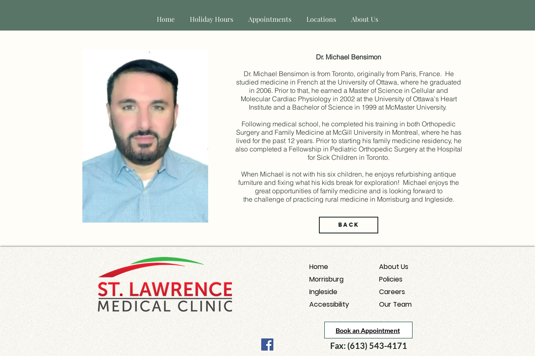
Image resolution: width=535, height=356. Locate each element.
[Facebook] (267, 344)
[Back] (348, 225)
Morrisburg (326, 279)
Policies (391, 279)
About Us (393, 266)
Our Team (395, 304)
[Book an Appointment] (368, 330)
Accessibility (329, 304)
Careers (392, 292)
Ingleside (323, 292)
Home (318, 266)
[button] (321, 15)
